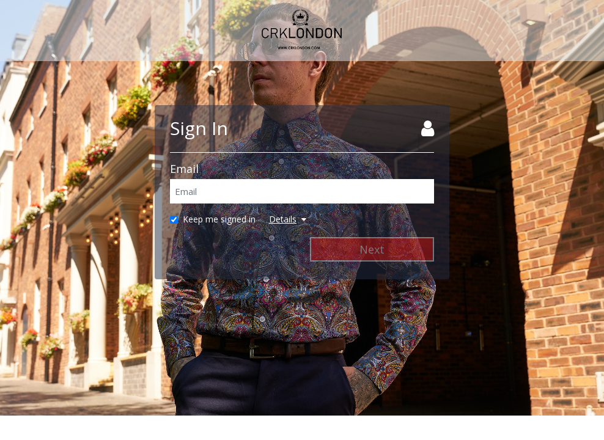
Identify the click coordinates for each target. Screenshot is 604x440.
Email (184, 168)
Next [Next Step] (372, 249)
